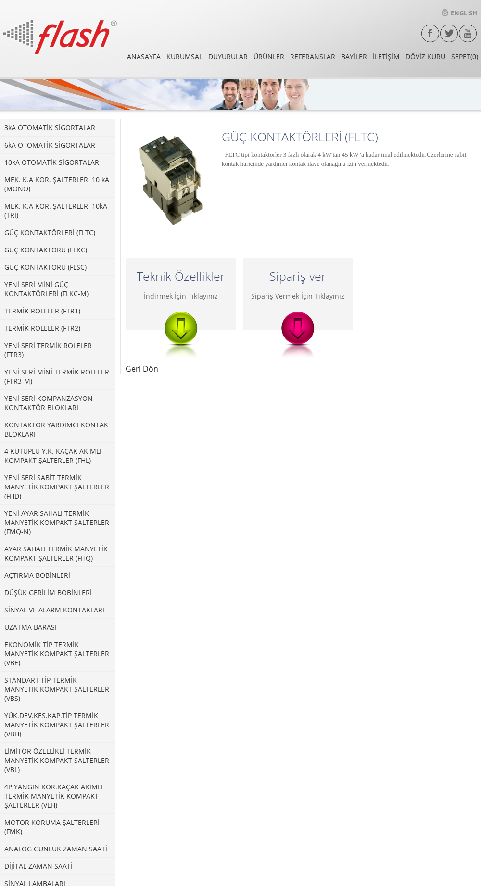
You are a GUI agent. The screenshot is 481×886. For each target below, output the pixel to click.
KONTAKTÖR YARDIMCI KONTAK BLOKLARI (56, 429)
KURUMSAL (184, 56)
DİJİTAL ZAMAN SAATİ (38, 866)
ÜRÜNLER (268, 56)
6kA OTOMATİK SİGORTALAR (49, 145)
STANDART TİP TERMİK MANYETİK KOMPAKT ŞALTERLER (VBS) (56, 689)
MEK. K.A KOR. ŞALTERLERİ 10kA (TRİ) (55, 210)
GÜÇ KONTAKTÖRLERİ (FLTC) (49, 232)
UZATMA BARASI (30, 627)
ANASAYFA (144, 56)
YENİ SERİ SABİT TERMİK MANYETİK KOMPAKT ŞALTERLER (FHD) (56, 486)
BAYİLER (354, 56)
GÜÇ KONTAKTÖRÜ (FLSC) (45, 267)
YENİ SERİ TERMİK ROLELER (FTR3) (48, 350)
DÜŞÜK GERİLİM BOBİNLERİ (48, 592)
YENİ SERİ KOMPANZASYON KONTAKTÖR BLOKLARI (48, 403)
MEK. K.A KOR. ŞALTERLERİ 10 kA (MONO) (56, 184)
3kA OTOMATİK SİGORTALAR (49, 127)
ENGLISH (459, 13)
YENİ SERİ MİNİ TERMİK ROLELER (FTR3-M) (56, 376)
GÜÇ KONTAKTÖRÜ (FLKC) (45, 249)
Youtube (467, 33)
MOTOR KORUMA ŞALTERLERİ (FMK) (52, 827)
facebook (430, 33)
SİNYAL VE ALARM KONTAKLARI (54, 609)
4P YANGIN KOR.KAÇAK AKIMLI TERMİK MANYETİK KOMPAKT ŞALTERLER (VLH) (53, 796)
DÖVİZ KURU (425, 56)
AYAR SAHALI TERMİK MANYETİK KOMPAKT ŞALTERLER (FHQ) (56, 553)
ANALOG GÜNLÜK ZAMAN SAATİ (55, 848)
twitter (449, 33)
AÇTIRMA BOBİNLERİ (37, 575)
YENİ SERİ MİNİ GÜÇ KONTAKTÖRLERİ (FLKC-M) (46, 289)
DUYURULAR (228, 56)
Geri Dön (142, 368)
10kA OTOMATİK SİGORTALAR (51, 162)
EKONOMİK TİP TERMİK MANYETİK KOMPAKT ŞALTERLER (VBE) (56, 653)
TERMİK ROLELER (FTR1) (42, 310)
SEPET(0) (464, 56)
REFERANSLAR (312, 56)
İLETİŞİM (386, 56)
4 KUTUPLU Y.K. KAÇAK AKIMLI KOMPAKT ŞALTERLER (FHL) (52, 456)
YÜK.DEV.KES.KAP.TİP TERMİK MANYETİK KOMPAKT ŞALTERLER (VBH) (56, 724)
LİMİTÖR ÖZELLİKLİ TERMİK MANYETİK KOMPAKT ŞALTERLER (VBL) (56, 760)
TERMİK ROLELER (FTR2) (42, 328)
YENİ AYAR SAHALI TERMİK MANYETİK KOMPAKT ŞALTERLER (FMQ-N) (56, 522)
